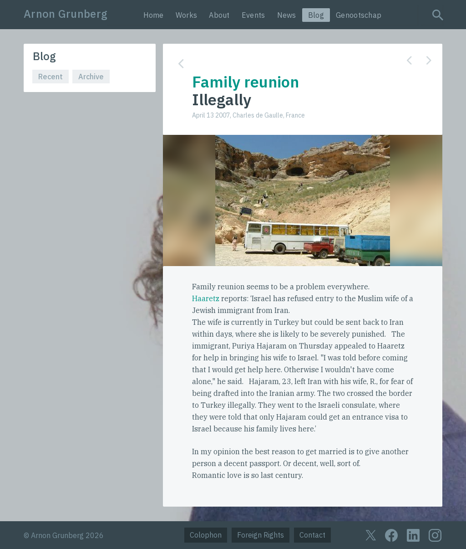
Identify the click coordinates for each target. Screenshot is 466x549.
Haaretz (205, 298)
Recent (50, 76)
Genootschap (358, 15)
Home (153, 15)
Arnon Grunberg (65, 13)
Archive (91, 76)
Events (253, 15)
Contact (312, 534)
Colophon (206, 534)
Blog (316, 15)
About (219, 15)
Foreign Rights (260, 534)
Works (187, 15)
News (286, 15)
